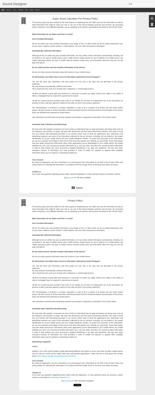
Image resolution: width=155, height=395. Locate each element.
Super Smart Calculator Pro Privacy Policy (75, 18)
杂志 (14, 10)
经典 (3, 10)
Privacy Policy (75, 200)
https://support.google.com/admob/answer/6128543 (56, 356)
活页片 (8, 10)
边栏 (26, 10)
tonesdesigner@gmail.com (59, 377)
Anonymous (70, 178)
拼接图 (20, 10)
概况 (31, 10)
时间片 (37, 10)
